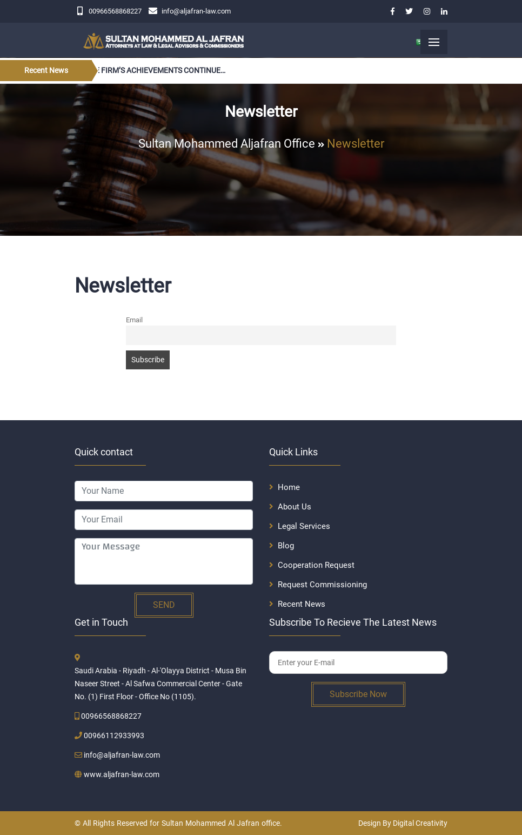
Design (369, 823)
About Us (294, 507)
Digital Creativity (420, 823)
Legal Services (304, 526)
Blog (286, 546)
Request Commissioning (322, 584)
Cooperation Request (316, 565)
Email (134, 320)
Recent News (301, 604)
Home (289, 487)
